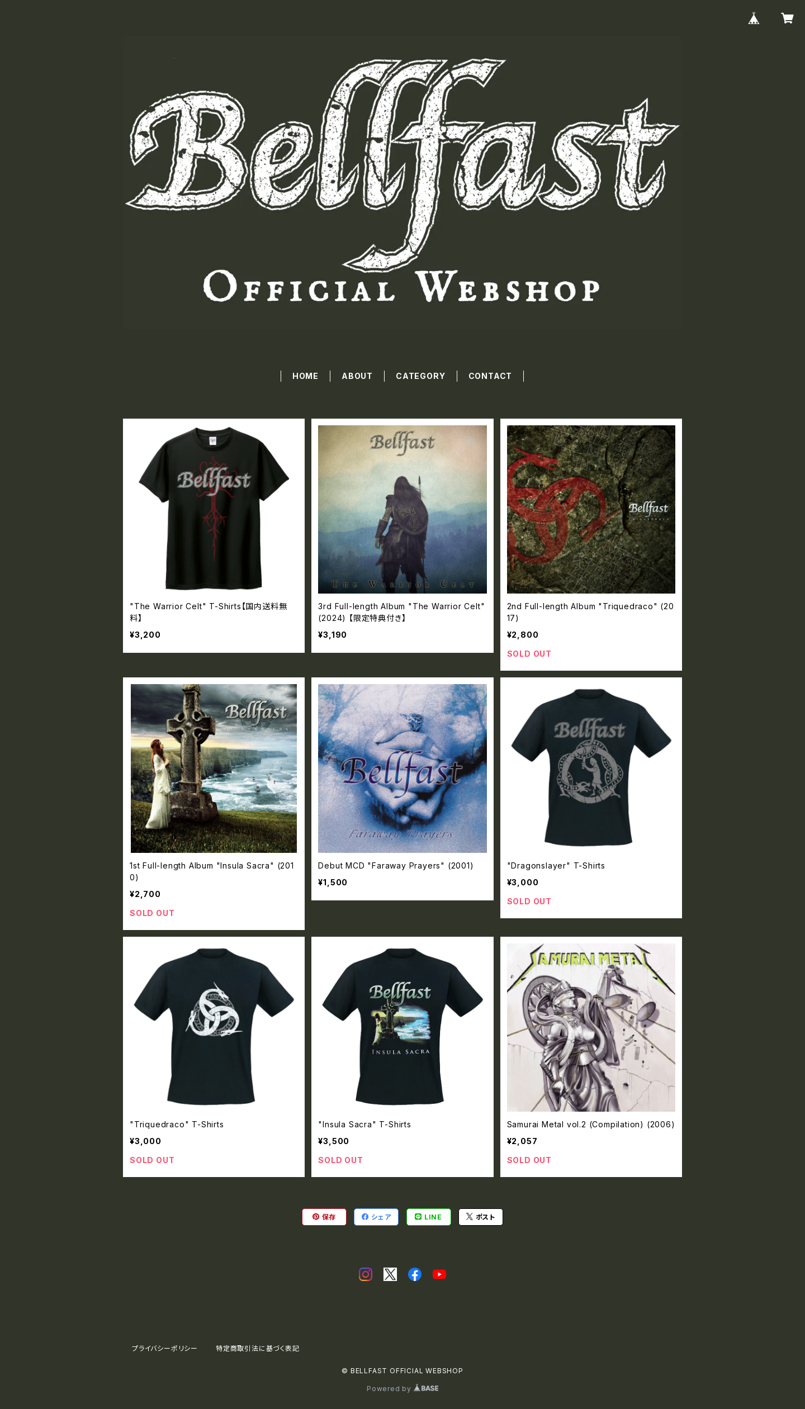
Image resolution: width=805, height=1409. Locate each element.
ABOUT (357, 376)
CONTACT (490, 376)
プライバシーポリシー (165, 1348)
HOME (305, 376)
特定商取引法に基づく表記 (258, 1348)
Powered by (402, 1388)
